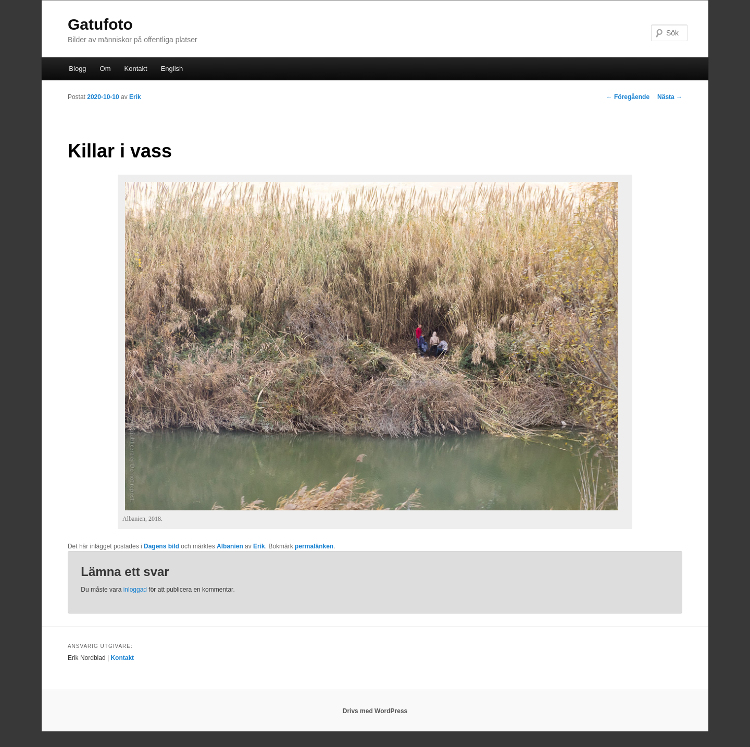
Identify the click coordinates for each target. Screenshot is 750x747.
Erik (135, 97)
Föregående (627, 97)
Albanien (230, 546)
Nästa (669, 97)
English (172, 68)
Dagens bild (161, 546)
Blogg (77, 68)
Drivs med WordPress (375, 711)
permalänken (314, 546)
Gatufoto (100, 24)
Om (105, 68)
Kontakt (135, 68)
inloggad (135, 589)
